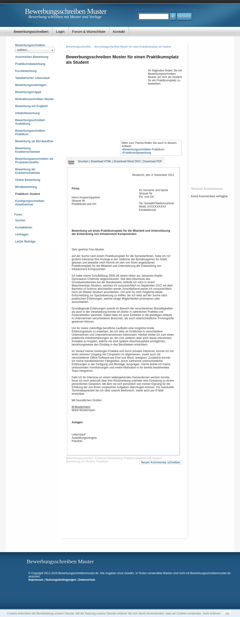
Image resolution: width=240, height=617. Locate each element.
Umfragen (21, 234)
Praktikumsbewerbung (30, 64)
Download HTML (101, 161)
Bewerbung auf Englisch (31, 106)
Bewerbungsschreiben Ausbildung (30, 121)
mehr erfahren (211, 613)
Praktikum (102, 461)
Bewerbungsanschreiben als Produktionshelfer (34, 160)
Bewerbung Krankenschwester (27, 149)
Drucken (83, 161)
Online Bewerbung (27, 180)
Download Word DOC (127, 161)
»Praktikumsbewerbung (136, 152)
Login (60, 31)
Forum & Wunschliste (88, 31)
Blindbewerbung (26, 187)
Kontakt (119, 31)
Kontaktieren (23, 227)
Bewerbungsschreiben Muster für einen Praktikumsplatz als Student (132, 46)
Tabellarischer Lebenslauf (32, 78)
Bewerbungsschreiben (31, 31)
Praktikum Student (27, 194)
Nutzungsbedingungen (61, 579)
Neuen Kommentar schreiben (160, 462)
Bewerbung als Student (80, 461)
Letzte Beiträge (25, 241)
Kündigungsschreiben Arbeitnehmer (29, 202)
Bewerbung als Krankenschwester (27, 171)
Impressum (35, 579)
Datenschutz (87, 579)
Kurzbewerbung (25, 71)
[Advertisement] (107, 103)
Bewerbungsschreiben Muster (65, 11)
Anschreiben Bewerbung (31, 57)
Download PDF (152, 161)
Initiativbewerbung (27, 113)
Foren (18, 214)
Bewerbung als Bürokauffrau (34, 141)
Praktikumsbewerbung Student (143, 458)
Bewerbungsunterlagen (30, 85)
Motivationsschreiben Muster (34, 99)
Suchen (20, 220)
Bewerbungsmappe (28, 92)
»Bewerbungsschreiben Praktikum (143, 149)
